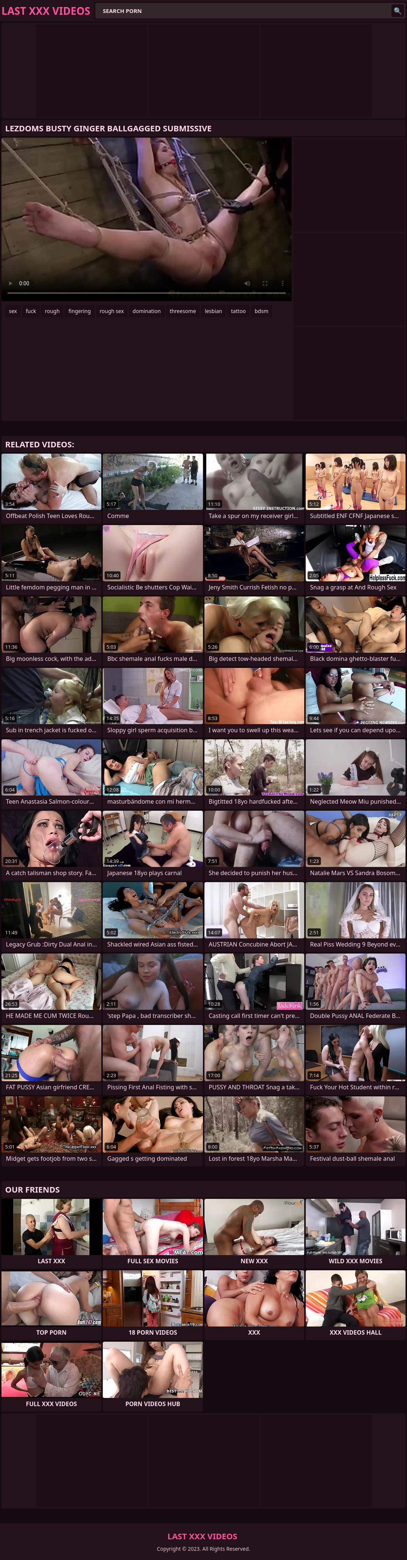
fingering (79, 311)
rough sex (112, 311)
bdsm (261, 311)
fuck (31, 311)
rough (52, 311)
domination (147, 311)
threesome (183, 311)
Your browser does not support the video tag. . (146, 219)
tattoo (238, 311)
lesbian (213, 311)
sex (13, 311)
